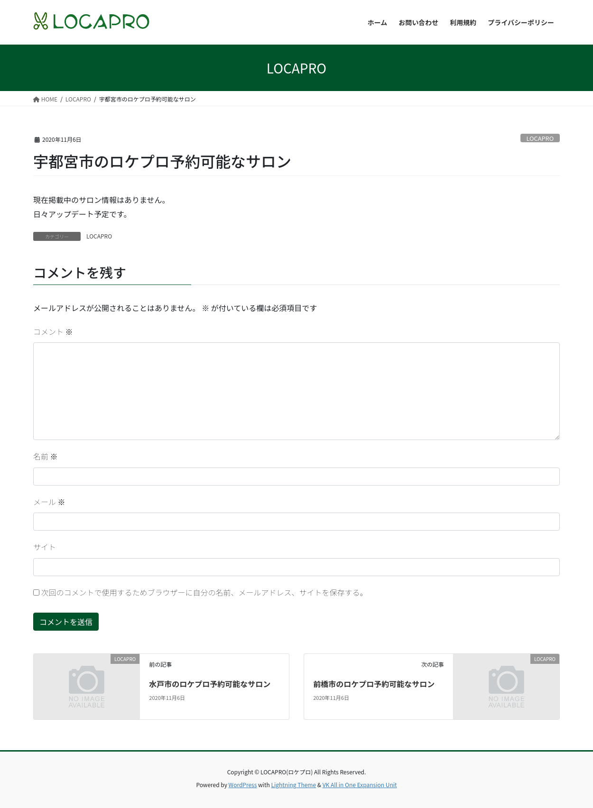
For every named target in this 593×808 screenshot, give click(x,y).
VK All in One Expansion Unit (360, 784)
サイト (44, 546)
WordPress (243, 784)
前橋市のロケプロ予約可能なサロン (374, 683)
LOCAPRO (540, 138)
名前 (45, 456)
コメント (53, 331)
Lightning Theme (293, 784)
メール (49, 501)
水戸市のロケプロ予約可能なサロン (209, 683)
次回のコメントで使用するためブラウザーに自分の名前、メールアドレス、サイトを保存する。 (204, 592)
